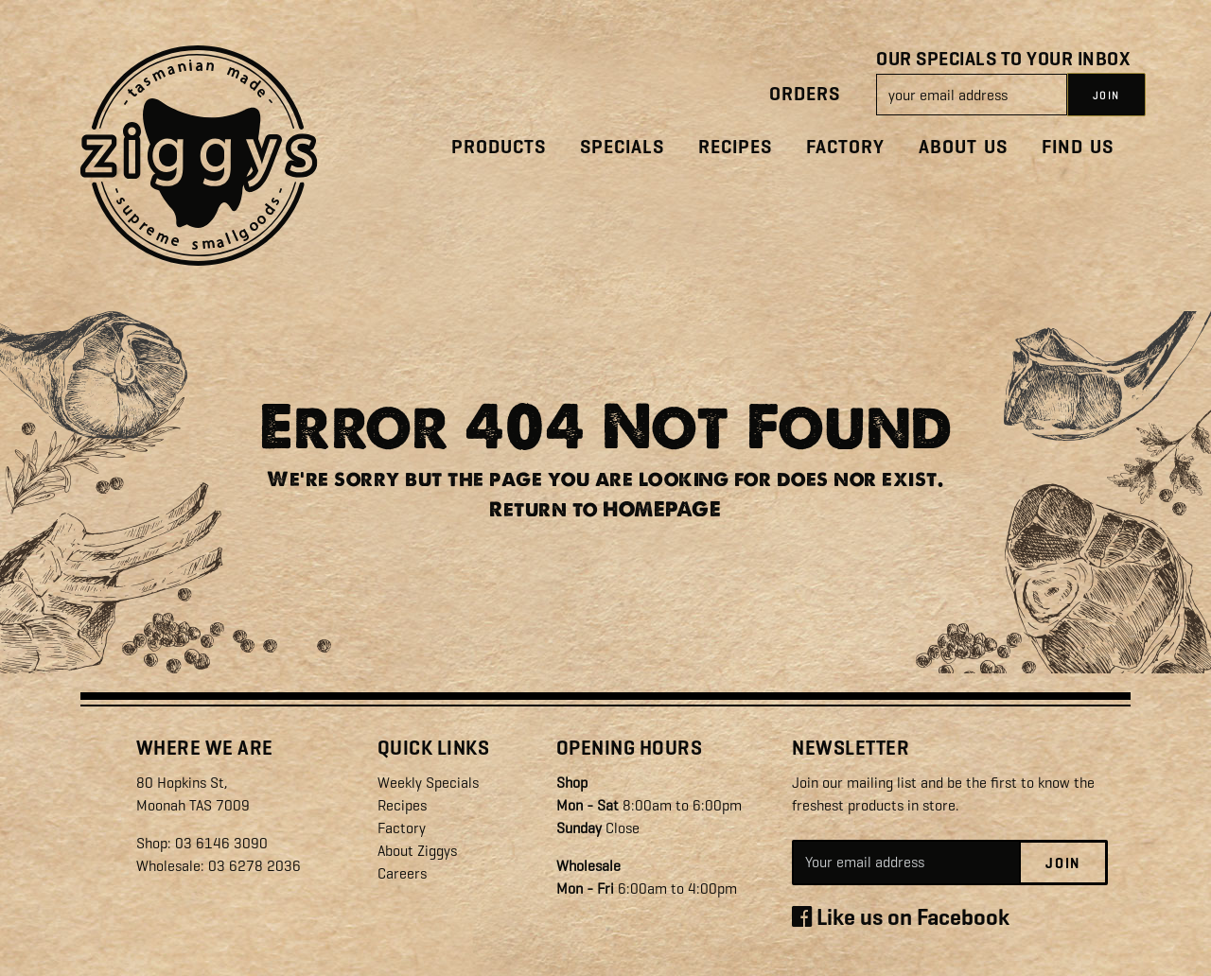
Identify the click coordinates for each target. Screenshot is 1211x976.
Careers (402, 873)
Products (498, 147)
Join (1062, 863)
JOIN (1106, 95)
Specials (622, 147)
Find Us (1078, 147)
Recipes (735, 147)
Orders (804, 94)
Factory (845, 147)
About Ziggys (417, 851)
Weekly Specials (428, 783)
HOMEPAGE (662, 509)
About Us (963, 147)
